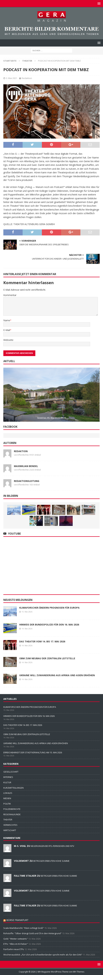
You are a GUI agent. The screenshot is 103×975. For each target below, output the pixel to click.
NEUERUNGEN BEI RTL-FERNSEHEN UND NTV (52, 845)
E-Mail (6, 330)
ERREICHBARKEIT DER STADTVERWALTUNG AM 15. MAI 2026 (32, 752)
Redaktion (27, 78)
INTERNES (8, 777)
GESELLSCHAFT (10, 771)
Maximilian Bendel (26, 466)
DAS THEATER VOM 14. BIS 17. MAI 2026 (42, 641)
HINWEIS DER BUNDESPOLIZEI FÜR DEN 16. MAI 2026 (49, 624)
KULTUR (7, 782)
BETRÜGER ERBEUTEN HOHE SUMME (51, 860)
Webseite (8, 340)
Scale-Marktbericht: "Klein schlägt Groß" (23, 927)
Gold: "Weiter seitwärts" (15, 938)
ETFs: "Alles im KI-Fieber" (15, 943)
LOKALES (7, 792)
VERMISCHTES (10, 824)
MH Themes (78, 971)
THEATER (7, 819)
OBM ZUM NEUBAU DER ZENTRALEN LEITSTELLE (47, 658)
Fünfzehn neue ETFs (13, 949)
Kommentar (9, 295)
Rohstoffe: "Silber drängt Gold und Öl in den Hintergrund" (32, 933)
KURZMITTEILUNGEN (13, 787)
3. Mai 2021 (11, 78)
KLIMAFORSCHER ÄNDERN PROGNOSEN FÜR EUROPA (49, 607)
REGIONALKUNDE (12, 814)
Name (6, 320)
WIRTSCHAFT (9, 830)
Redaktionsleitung (26, 481)
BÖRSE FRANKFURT (17, 920)
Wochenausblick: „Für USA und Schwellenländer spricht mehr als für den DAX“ (42, 954)
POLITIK (7, 803)
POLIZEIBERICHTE (11, 809)
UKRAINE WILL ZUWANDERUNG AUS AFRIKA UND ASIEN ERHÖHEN (57, 675)
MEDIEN (7, 798)
